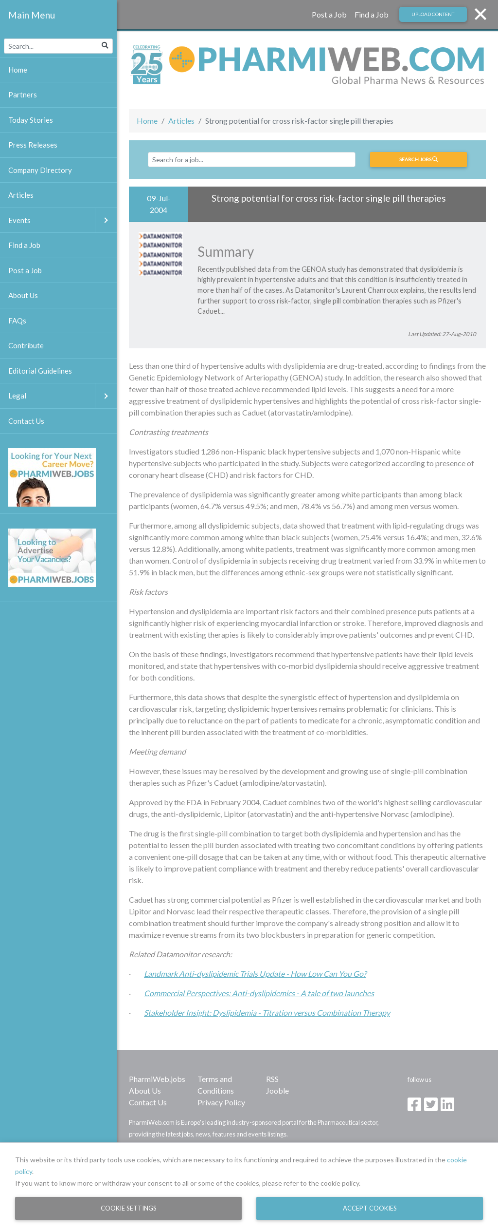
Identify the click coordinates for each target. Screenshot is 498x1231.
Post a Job (329, 14)
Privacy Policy (221, 1102)
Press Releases (32, 144)
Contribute (26, 345)
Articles (181, 120)
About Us (145, 1090)
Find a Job (372, 14)
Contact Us (148, 1102)
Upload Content (432, 14)
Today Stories (30, 119)
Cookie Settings (129, 1208)
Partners (22, 94)
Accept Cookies (370, 1208)
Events (62, 220)
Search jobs (418, 159)
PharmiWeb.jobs (157, 1078)
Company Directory (40, 170)
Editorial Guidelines (40, 370)
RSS (272, 1078)
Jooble (277, 1090)
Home (147, 120)
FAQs (17, 320)
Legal (62, 395)
